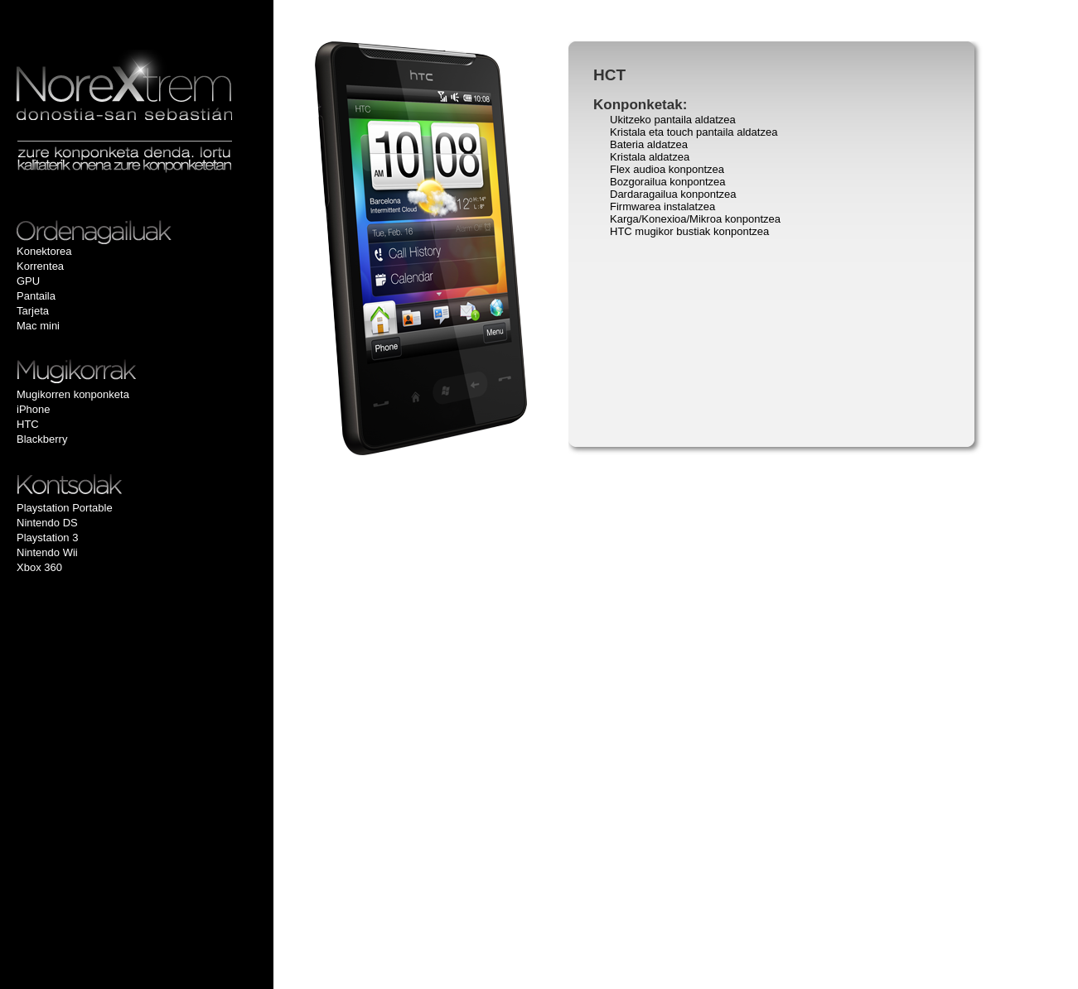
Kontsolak (120, 484)
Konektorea (44, 251)
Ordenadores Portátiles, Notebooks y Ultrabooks (133, 231)
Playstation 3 (47, 537)
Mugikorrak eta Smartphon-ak (120, 372)
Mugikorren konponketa (73, 394)
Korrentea (40, 266)
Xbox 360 (39, 567)
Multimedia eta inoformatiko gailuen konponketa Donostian (124, 85)
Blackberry (42, 439)
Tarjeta (33, 311)
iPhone (33, 409)
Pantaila (36, 296)
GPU (28, 281)
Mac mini (38, 325)
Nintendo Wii (47, 552)
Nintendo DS (47, 522)
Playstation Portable (65, 508)
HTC (28, 424)
